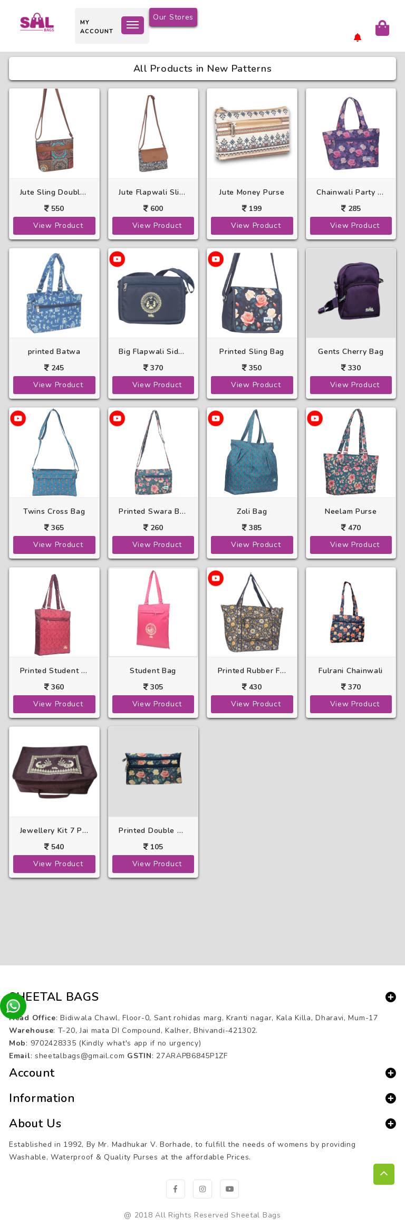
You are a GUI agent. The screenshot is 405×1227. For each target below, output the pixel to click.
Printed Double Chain (153, 831)
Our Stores (173, 17)
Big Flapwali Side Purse (153, 352)
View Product (58, 226)
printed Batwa (54, 352)
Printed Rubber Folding (252, 671)
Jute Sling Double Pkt (54, 192)
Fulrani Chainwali (351, 671)
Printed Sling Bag (251, 352)
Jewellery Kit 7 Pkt (54, 831)
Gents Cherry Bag (350, 352)
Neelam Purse (351, 511)
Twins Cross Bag (54, 511)
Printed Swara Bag (153, 511)
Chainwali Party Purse (350, 192)
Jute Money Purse (251, 192)
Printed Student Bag (54, 671)
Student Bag (153, 671)
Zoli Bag (252, 511)
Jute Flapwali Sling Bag (153, 192)
